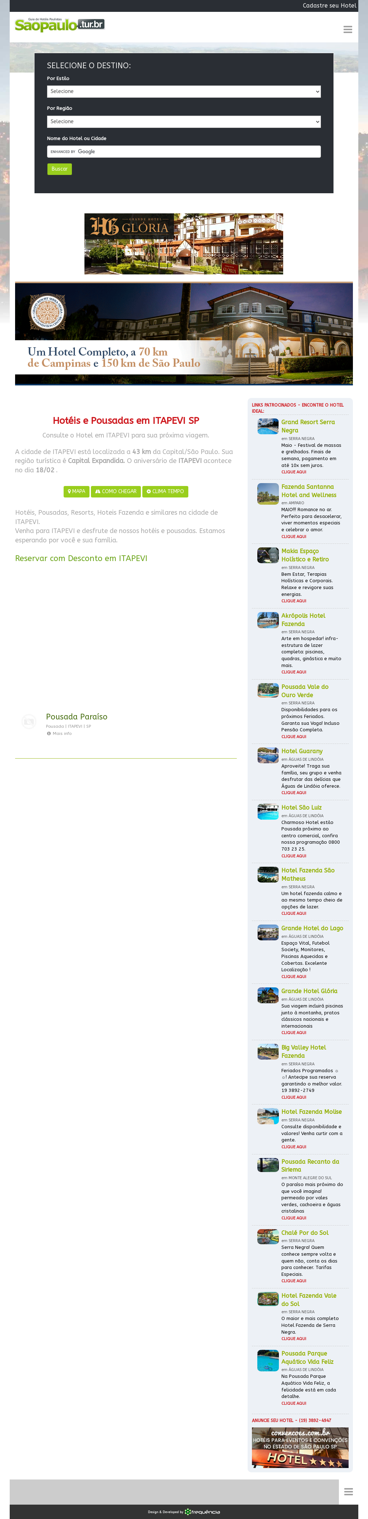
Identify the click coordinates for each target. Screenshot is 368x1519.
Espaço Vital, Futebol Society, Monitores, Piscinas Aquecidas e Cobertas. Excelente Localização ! (305, 956)
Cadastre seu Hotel (329, 5)
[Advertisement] (126, 639)
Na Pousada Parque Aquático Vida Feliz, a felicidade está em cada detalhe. (308, 1386)
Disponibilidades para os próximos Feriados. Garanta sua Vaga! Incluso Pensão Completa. (310, 719)
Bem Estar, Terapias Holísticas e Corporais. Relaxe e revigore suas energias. (307, 584)
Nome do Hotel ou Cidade (76, 138)
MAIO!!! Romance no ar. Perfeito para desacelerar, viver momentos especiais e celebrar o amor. (311, 519)
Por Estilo (58, 78)
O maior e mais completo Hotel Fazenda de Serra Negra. (310, 1325)
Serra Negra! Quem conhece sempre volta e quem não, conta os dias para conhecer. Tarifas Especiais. (309, 1261)
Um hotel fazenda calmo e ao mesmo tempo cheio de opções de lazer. (311, 900)
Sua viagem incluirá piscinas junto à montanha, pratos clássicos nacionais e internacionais (312, 1016)
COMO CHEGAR (116, 491)
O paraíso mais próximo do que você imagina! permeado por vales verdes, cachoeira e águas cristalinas (312, 1198)
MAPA (76, 491)
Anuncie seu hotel (272, 1420)
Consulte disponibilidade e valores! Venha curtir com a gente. (311, 1133)
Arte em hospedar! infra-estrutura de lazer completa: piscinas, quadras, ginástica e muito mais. (311, 652)
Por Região (59, 108)
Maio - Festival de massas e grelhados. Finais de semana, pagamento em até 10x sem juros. (311, 455)
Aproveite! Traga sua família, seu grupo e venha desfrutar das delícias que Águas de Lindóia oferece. (311, 776)
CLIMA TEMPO (165, 491)
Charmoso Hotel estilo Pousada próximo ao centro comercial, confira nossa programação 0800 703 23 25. (310, 836)
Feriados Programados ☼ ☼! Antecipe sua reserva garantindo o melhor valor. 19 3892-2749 (311, 1080)
